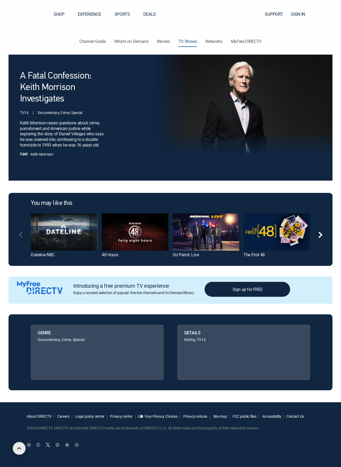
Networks (213, 41)
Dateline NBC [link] (43, 255)
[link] (64, 232)
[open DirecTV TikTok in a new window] (77, 445)
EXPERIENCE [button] (93, 14)
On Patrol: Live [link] (186, 255)
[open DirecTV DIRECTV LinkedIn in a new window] (29, 445)
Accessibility (271, 416)
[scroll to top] (19, 448)
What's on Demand (131, 41)
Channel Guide (92, 41)
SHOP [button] (62, 14)
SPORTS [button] (125, 14)
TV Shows (187, 41)
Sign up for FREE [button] (248, 289)
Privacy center (121, 416)
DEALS (149, 14)
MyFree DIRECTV (246, 41)
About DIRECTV (39, 416)
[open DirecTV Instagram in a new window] (57, 445)
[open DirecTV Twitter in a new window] (48, 445)
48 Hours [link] (110, 255)
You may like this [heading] (51, 203)
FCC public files (244, 416)
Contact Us (295, 416)
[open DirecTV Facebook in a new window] (38, 445)
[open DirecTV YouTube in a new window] (67, 445)
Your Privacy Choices (160, 416)
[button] (327, 14)
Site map (219, 416)
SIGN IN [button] (301, 14)
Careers (63, 416)
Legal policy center (89, 416)
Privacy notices (195, 416)
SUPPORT (274, 14)
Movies (163, 41)
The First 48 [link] (254, 255)
